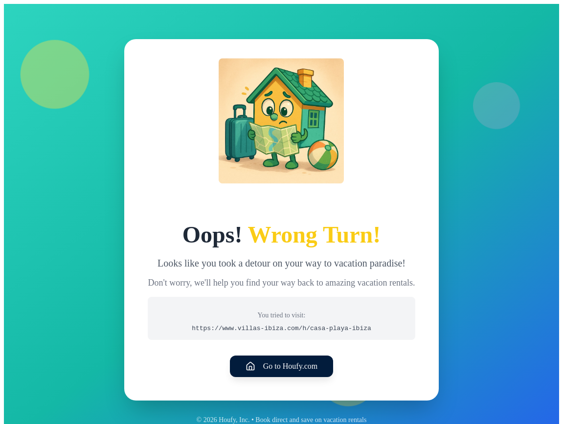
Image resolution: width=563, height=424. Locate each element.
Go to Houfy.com (281, 366)
